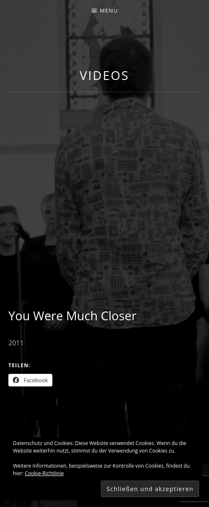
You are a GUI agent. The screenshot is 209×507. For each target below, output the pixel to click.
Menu (109, 10)
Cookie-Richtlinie (44, 473)
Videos (104, 75)
